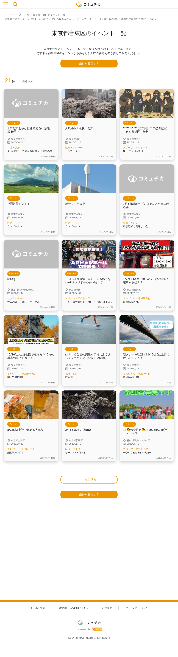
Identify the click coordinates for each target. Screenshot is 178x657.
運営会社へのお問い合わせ (74, 608)
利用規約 (107, 608)
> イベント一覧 (21, 15)
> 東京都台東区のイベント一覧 (47, 15)
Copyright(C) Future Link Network (89, 637)
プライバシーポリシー (138, 608)
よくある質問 (37, 608)
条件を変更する (89, 63)
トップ (8, 15)
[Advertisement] (89, 555)
